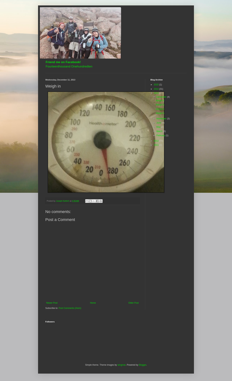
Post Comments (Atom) (70, 308)
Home (93, 303)
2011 (156, 145)
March (159, 131)
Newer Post (51, 303)
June (159, 123)
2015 (156, 84)
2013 (156, 93)
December (161, 97)
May (158, 127)
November (161, 118)
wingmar (121, 365)
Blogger (142, 365)
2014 (156, 89)
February (161, 135)
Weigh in (160, 100)
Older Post (133, 303)
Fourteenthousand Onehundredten (69, 66)
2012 (156, 141)
